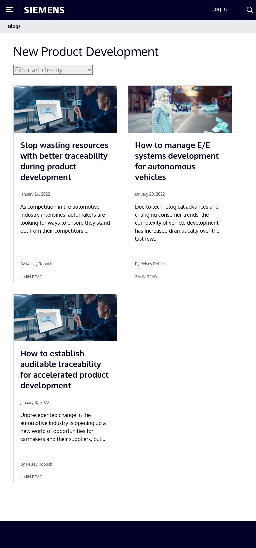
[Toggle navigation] (241, 26)
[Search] (250, 10)
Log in (219, 9)
